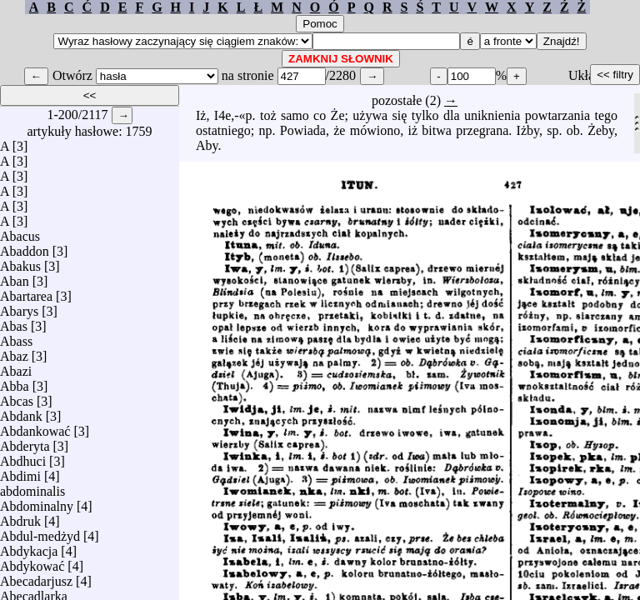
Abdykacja (29, 547)
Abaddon (24, 247)
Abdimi (20, 472)
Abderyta (25, 442)
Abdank (21, 412)
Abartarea (26, 292)
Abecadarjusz (36, 577)
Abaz (14, 352)
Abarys (19, 307)
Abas (14, 322)
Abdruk (20, 517)
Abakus (20, 262)
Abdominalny (36, 502)
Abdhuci (23, 457)
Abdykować (32, 562)
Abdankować (35, 427)
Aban (14, 277)
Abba (14, 382)
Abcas (16, 397)
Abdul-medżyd (40, 532)
